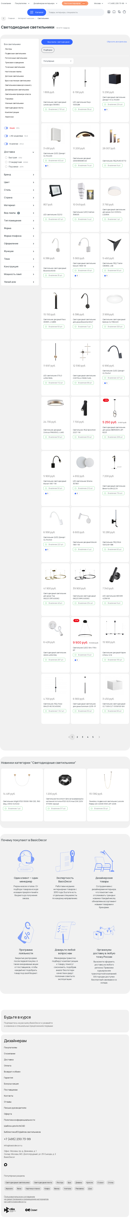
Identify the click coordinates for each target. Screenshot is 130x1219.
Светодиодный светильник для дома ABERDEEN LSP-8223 (114, 430)
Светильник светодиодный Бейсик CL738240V (114, 320)
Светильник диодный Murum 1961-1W (85, 543)
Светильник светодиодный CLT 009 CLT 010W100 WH (114, 705)
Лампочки (9, 117)
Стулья (100, 1182)
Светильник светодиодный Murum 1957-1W (54, 482)
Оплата (7, 1065)
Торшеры (9, 98)
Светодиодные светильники (18, 1182)
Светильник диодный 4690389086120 (82, 159)
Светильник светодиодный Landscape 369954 (54, 103)
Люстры (8, 49)
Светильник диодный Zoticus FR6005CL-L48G (53, 431)
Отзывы (7, 1101)
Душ (90, 1188)
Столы (110, 1182)
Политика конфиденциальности (19, 1120)
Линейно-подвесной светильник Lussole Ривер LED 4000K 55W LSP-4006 (106, 802)
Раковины (80, 1188)
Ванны (56, 1188)
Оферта (8, 1113)
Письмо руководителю (15, 1107)
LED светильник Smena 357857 (82, 482)
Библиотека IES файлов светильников (22, 1132)
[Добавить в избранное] (66, 71)
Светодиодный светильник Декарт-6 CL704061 (114, 98)
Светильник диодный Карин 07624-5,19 (114, 653)
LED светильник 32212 (52, 214)
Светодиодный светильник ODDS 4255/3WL (54, 653)
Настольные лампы (13, 71)
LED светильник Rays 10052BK (82, 103)
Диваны (79, 1182)
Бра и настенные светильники (18, 80)
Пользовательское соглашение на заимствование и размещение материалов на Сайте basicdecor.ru (26, 1199)
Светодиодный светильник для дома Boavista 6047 (84, 320)
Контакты (8, 1095)
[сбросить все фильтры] (115, 42)
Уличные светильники (14, 103)
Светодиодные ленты (14, 108)
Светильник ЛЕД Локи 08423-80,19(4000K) (52, 705)
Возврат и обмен (12, 1071)
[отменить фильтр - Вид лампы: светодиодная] (45, 41)
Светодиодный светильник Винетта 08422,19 (114, 487)
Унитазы (67, 1188)
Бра (69, 1182)
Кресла (89, 1182)
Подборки (48, 50)
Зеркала (9, 1188)
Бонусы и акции (11, 1083)
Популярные (57, 61)
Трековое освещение (14, 62)
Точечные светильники (15, 67)
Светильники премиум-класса (18, 94)
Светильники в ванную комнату (18, 85)
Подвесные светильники (15, 53)
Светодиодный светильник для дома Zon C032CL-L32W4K (114, 212)
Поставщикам (11, 1089)
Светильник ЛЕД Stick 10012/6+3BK (112, 543)
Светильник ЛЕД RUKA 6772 (114, 161)
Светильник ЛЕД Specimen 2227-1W (84, 431)
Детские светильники (14, 76)
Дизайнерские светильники (17, 89)
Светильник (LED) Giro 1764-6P (85, 648)
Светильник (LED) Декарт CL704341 (113, 371)
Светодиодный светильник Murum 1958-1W (84, 264)
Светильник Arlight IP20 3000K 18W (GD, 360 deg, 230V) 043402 (21, 802)
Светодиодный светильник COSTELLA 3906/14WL (84, 376)
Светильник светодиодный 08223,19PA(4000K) (84, 597)
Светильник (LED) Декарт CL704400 (54, 154)
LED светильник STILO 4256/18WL (52, 376)
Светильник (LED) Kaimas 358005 (83, 213)
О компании (9, 1053)
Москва (98, 3)
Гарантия (8, 1077)
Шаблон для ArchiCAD (14, 1126)
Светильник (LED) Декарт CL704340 (54, 538)
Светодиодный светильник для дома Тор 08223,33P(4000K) (54, 596)
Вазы (19, 1188)
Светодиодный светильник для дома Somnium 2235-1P (84, 705)
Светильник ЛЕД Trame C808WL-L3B (112, 264)
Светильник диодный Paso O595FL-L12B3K (54, 320)
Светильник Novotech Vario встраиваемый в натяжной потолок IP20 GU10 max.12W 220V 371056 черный (64, 801)
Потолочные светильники (16, 58)
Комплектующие (12, 112)
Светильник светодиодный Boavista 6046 (54, 269)
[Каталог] (36, 12)
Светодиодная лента (43, 1182)
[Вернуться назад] (3, 18)
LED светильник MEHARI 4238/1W (113, 597)
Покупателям (10, 1047)
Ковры (47, 1188)
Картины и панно (33, 1188)
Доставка (8, 1059)
